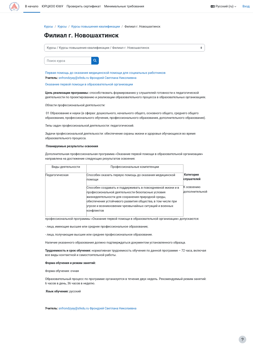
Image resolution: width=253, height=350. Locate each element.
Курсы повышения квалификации (97, 27)
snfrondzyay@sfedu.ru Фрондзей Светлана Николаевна (99, 78)
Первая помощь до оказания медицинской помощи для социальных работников (105, 73)
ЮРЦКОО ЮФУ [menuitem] (52, 6)
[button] (223, 6)
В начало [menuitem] (31, 6)
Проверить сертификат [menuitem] (84, 6)
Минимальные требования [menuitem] (124, 6)
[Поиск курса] (67, 61)
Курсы (48, 27)
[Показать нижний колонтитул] (242, 339)
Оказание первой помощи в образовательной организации (89, 84)
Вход (246, 6)
